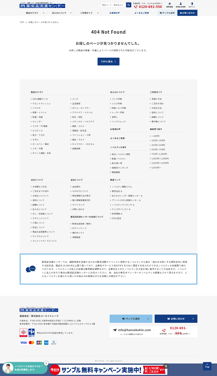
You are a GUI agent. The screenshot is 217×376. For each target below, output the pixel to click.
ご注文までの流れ (41, 191)
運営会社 (116, 191)
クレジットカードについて (45, 240)
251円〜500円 (158, 145)
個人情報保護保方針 (81, 200)
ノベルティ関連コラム (122, 186)
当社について (77, 179)
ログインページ (79, 228)
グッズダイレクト (120, 209)
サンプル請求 (168, 12)
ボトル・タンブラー (81, 108)
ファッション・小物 (81, 135)
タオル (36, 139)
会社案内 (76, 186)
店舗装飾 (76, 148)
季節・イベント (40, 112)
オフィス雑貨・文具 (42, 153)
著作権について (159, 121)
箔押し (115, 117)
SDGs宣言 (116, 218)
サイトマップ (78, 204)
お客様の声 (114, 12)
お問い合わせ (188, 12)
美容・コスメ (78, 126)
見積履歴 (76, 237)
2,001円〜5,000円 (160, 163)
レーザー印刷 (118, 112)
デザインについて (41, 218)
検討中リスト (78, 232)
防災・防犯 (77, 117)
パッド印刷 (117, 98)
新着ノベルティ (119, 158)
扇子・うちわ (39, 135)
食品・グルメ (78, 139)
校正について (39, 227)
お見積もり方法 (40, 186)
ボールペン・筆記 (41, 144)
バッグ (75, 98)
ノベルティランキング (122, 204)
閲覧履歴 (116, 172)
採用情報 (116, 213)
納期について (158, 117)
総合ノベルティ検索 (121, 154)
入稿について (39, 222)
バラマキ (37, 108)
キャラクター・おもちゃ (83, 144)
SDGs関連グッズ (40, 98)
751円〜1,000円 (159, 153)
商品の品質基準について (44, 231)
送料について (158, 112)
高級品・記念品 (79, 130)
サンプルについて (41, 236)
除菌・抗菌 (38, 117)
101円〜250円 (158, 140)
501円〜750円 (158, 149)
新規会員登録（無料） (82, 223)
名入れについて (117, 92)
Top (207, 366)
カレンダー (38, 121)
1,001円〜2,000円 (160, 158)
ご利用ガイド (156, 92)
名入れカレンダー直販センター (126, 195)
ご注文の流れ (158, 103)
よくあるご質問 (141, 12)
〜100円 (155, 136)
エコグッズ (38, 130)
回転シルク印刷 (119, 108)
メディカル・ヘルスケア (83, 121)
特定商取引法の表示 (81, 195)
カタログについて (80, 191)
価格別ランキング (120, 167)
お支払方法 (157, 108)
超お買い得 (117, 163)
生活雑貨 (76, 103)
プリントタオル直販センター (125, 200)
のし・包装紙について (43, 213)
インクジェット (119, 121)
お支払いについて (41, 195)
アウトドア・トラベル (82, 112)
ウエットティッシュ (42, 103)
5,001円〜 (156, 167)
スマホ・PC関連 (40, 126)
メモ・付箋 (38, 148)
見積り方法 (157, 98)
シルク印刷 (117, 103)
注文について (37, 179)
